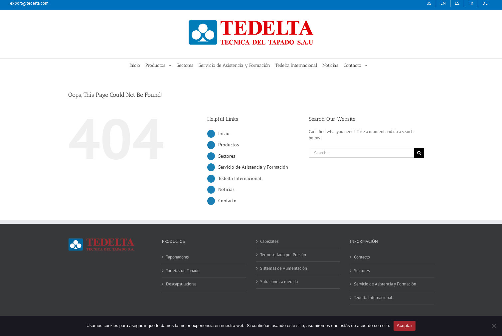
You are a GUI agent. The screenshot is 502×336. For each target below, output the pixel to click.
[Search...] (362, 153)
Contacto (227, 201)
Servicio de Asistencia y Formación (253, 167)
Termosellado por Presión (283, 254)
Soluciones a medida (279, 281)
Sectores (226, 156)
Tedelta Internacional (239, 178)
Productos (228, 145)
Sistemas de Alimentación (283, 268)
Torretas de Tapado (183, 270)
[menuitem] (457, 3)
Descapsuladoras (181, 284)
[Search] (419, 153)
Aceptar (405, 325)
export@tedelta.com (29, 3)
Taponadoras (177, 257)
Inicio (224, 133)
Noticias (226, 189)
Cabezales (269, 241)
